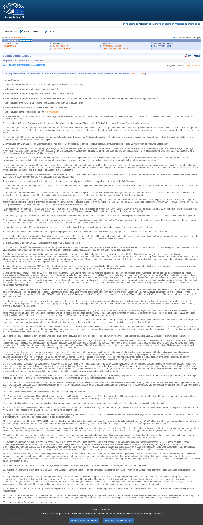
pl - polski (179, 24)
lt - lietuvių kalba (166, 24)
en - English (146, 24)
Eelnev (26, 31)
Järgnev (35, 31)
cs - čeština (130, 24)
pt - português (182, 24)
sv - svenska (199, 24)
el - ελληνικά (143, 24)
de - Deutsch (137, 24)
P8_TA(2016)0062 (162, 46)
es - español (127, 24)
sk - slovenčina (189, 24)
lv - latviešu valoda (163, 24)
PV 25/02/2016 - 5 (60, 46)
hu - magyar (169, 24)
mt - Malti (173, 24)
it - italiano (160, 24)
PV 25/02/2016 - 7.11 (112, 46)
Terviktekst (51, 31)
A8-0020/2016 (10, 46)
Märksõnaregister (11, 31)
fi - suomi (196, 24)
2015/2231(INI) (18, 37)
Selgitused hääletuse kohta (115, 48)
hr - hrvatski (156, 24)
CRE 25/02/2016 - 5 (61, 48)
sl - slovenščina (192, 24)
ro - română (186, 24)
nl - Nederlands (176, 24)
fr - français (150, 24)
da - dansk (133, 24)
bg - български (124, 24)
